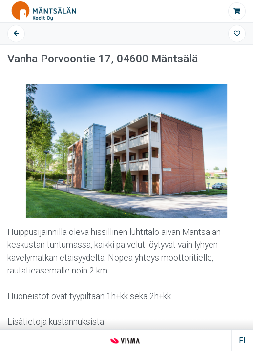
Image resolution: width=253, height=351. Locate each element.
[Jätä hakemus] (237, 11)
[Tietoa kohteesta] (126, 187)
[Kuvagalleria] (126, 151)
